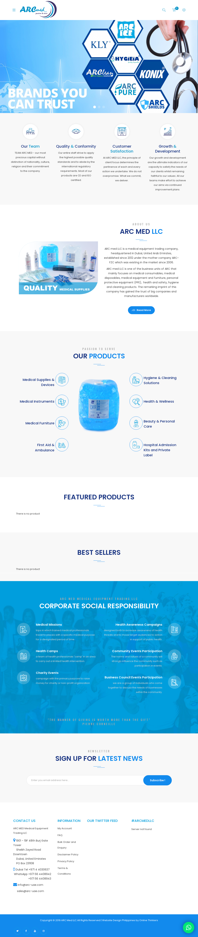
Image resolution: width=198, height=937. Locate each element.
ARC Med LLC (69, 920)
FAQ (60, 835)
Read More (144, 310)
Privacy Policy (66, 861)
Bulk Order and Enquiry (67, 844)
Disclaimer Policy (68, 854)
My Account (65, 828)
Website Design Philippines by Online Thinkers (130, 920)
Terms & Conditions (64, 871)
